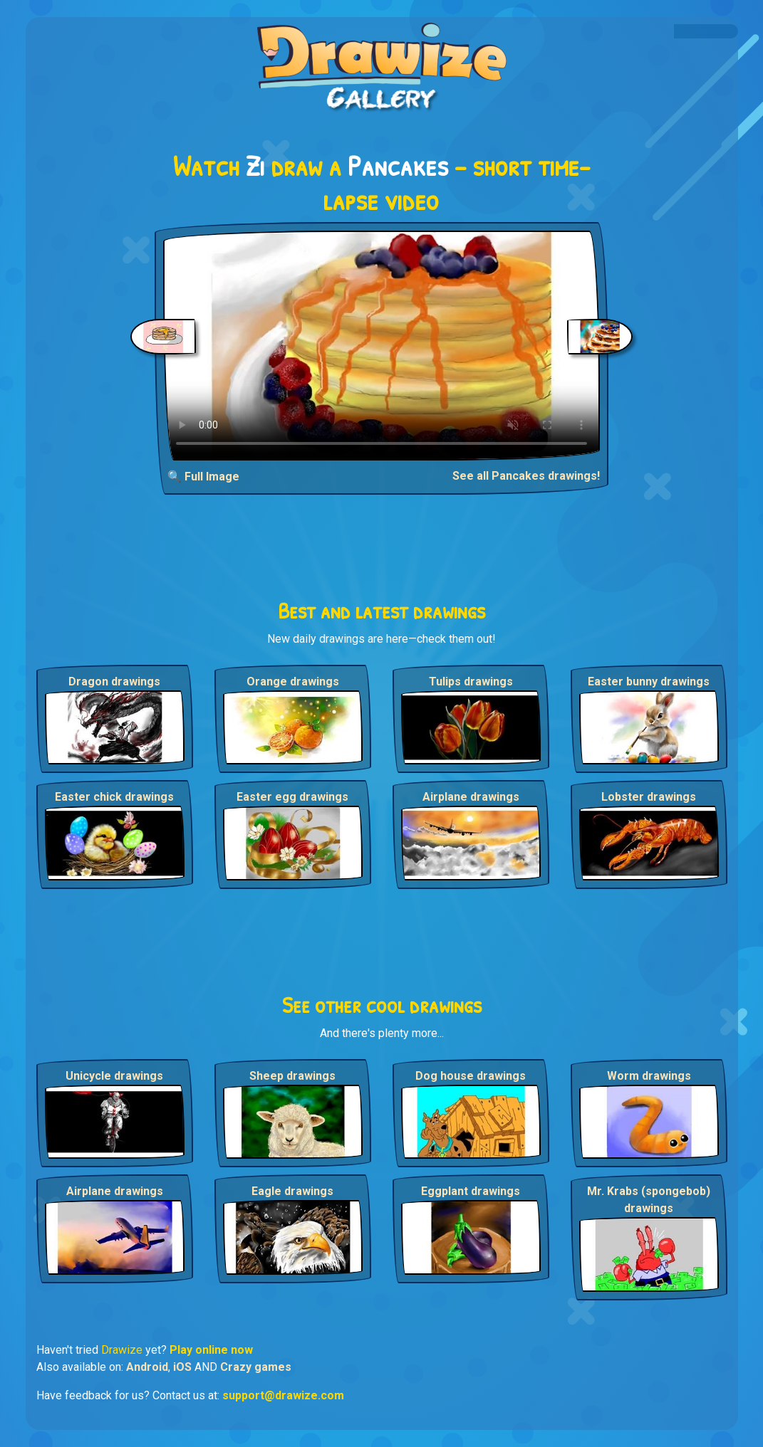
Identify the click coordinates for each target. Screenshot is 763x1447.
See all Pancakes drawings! (526, 476)
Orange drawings (292, 681)
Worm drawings (649, 1076)
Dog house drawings (470, 1076)
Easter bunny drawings (649, 681)
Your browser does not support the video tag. (381, 346)
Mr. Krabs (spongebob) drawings (648, 1199)
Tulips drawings (471, 681)
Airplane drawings (470, 797)
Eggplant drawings (470, 1191)
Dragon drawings (114, 681)
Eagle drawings (292, 1191)
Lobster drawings (648, 797)
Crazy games (255, 1367)
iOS (182, 1367)
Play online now (211, 1350)
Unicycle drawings (114, 1076)
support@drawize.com (283, 1395)
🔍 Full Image (203, 476)
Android (147, 1367)
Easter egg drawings (292, 797)
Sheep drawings (292, 1076)
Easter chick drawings (114, 797)
